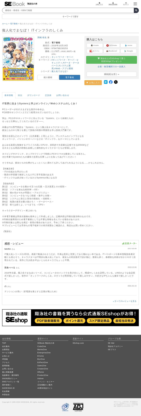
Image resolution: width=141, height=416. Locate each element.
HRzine (40, 372)
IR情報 (5, 359)
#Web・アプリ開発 (63, 68)
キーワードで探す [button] (70, 16)
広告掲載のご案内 (44, 385)
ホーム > (5, 24)
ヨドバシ (95, 51)
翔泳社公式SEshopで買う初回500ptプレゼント (112, 59)
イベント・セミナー (45, 382)
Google (128, 51)
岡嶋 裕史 (42, 37)
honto (128, 45)
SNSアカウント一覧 (10, 382)
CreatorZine (42, 369)
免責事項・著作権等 (10, 375)
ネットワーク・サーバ (62, 57)
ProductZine (42, 375)
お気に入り (99, 3)
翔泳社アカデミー (115, 346)
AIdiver (40, 379)
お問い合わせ (62, 95)
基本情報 (8, 95)
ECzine (40, 356)
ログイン (126, 3)
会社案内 (6, 346)
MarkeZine (42, 350)
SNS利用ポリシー (9, 379)
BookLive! (111, 51)
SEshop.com (78, 343)
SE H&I (111, 343)
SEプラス (112, 350)
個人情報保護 (7, 372)
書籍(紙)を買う (111, 74)
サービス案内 (7, 353)
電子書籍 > (14, 24)
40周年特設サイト (45, 388)
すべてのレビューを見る (125, 301)
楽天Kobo (111, 45)
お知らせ (6, 356)
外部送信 (6, 395)
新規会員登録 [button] (113, 3)
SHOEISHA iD (8, 388)
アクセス (6, 362)
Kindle (95, 45)
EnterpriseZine (44, 353)
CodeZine (41, 346)
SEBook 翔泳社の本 (46, 343)
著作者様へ (6, 385)
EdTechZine (42, 362)
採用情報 (6, 366)
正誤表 (48, 95)
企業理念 (6, 350)
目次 (20, 95)
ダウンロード (33, 95)
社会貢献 (6, 391)
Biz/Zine (41, 359)
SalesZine (41, 366)
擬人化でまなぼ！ (60, 71)
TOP (4, 343)
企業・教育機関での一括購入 (112, 66)
